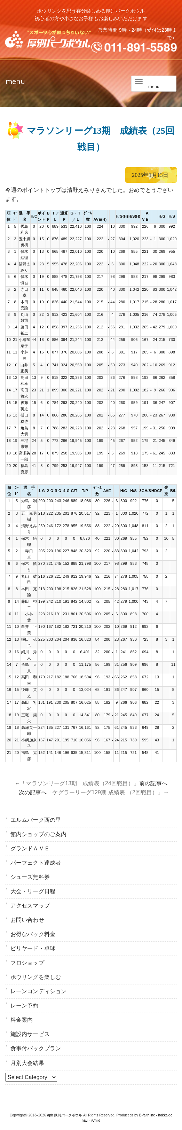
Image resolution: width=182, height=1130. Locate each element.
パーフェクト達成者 (35, 863)
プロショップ (27, 963)
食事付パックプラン (35, 1048)
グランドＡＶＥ (30, 848)
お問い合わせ (27, 920)
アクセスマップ (30, 906)
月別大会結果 (27, 1063)
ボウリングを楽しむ (35, 977)
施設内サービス (30, 1034)
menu (15, 81)
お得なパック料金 (32, 934)
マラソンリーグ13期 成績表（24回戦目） (80, 783)
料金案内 (21, 1020)
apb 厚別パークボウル (64, 1115)
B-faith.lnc (147, 1115)
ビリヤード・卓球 (32, 948)
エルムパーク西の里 (35, 820)
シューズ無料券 (30, 877)
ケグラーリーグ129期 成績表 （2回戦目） (105, 792)
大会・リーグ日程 (32, 891)
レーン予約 (24, 1005)
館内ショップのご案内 (38, 834)
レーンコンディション (38, 991)
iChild (96, 1120)
